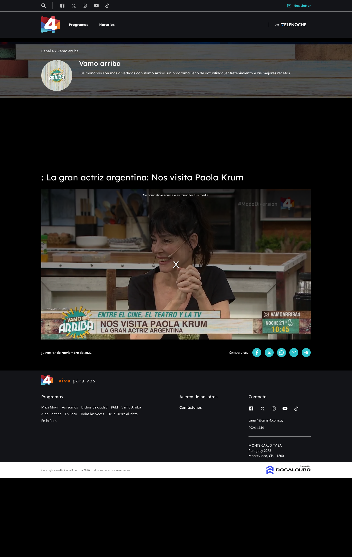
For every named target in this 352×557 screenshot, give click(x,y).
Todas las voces (92, 414)
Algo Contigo (51, 414)
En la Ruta (49, 420)
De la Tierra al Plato (123, 414)
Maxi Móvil (50, 407)
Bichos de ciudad (94, 407)
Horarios (106, 24)
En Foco (71, 414)
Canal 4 (47, 51)
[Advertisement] (176, 134)
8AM (114, 407)
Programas (78, 24)
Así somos (70, 407)
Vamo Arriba (131, 407)
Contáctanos (190, 407)
